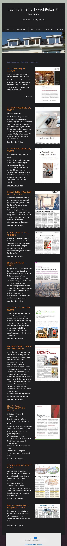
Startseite (24, 538)
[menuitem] (8, 29)
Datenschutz (35, 538)
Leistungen (21, 29)
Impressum (42, 538)
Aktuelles (8, 29)
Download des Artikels (15, 142)
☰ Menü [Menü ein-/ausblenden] (60, 29)
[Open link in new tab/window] (47, 85)
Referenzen (35, 29)
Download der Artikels (15, 526)
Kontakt (48, 29)
